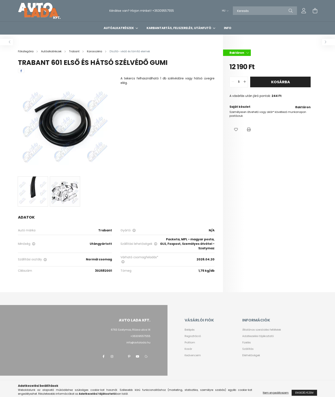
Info (227, 28)
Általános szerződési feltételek (261, 329)
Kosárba (280, 82)
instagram (112, 356)
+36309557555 (163, 11)
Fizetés (246, 342)
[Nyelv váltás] (224, 10)
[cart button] (315, 10)
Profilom (190, 342)
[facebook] (21, 71)
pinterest (129, 356)
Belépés (190, 329)
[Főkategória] (26, 51)
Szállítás (248, 348)
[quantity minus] (233, 82)
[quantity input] (238, 82)
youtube (137, 356)
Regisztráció (193, 336)
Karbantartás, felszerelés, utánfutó (179, 28)
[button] (236, 129)
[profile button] (304, 10)
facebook (103, 356)
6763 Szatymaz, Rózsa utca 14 (130, 329)
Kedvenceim (193, 355)
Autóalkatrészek (119, 28)
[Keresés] (265, 10)
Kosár (188, 348)
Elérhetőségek (251, 355)
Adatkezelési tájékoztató (258, 336)
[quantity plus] (244, 82)
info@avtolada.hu (138, 342)
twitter (120, 356)
